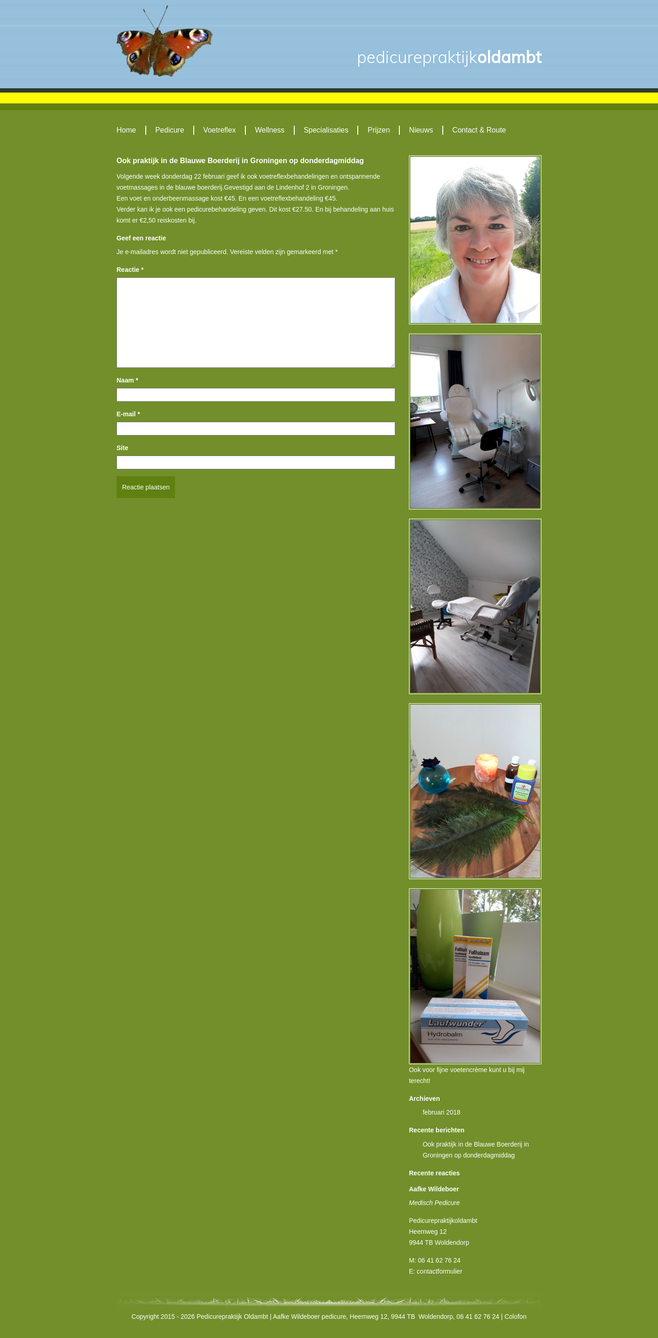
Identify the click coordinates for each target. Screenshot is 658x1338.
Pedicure (169, 130)
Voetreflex (219, 130)
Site (122, 447)
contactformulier (439, 1271)
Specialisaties (326, 130)
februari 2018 (442, 1112)
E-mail (128, 414)
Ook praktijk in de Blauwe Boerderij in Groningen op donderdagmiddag (240, 161)
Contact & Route (479, 130)
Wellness (270, 130)
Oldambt (449, 57)
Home (126, 130)
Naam (127, 380)
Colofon (515, 1316)
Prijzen (378, 130)
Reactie (130, 269)
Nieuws (421, 130)
